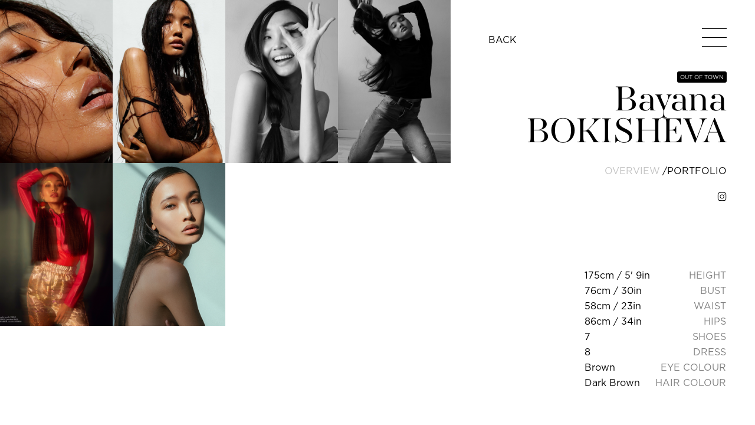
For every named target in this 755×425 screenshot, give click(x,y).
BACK (502, 39)
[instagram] (722, 196)
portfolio (697, 170)
